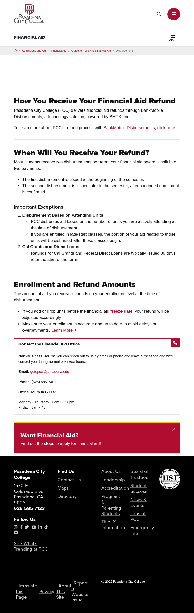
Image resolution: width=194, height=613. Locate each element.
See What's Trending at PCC (31, 546)
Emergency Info (142, 530)
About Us (111, 471)
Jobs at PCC (138, 516)
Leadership (113, 479)
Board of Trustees (139, 474)
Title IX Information (113, 524)
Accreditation (115, 488)
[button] (173, 14)
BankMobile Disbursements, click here (139, 127)
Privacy (46, 591)
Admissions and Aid (34, 50)
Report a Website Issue (80, 591)
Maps (63, 488)
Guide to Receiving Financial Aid (91, 50)
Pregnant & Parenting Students (111, 505)
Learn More (63, 330)
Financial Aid (29, 37)
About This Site (63, 591)
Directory (67, 496)
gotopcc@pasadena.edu (49, 372)
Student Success (139, 488)
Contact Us (69, 479)
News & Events (138, 502)
